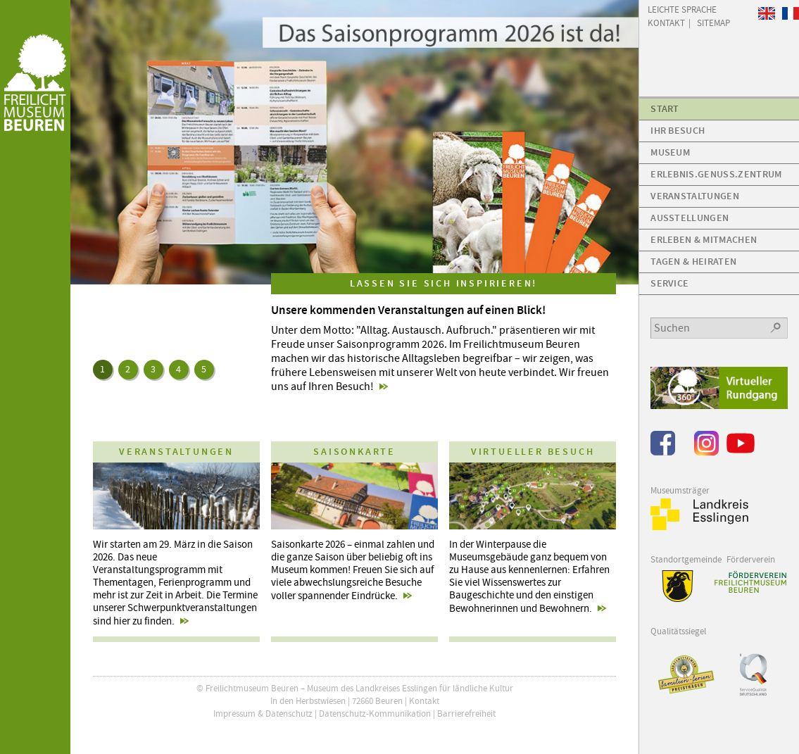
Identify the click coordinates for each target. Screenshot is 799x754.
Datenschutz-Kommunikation (375, 714)
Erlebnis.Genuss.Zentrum (715, 174)
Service (669, 283)
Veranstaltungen (694, 196)
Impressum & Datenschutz (263, 714)
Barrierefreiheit (466, 714)
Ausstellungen (689, 218)
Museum (670, 152)
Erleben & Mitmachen (703, 239)
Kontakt (424, 701)
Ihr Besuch (677, 130)
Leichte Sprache (682, 9)
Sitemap (713, 22)
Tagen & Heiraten (693, 261)
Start (664, 108)
